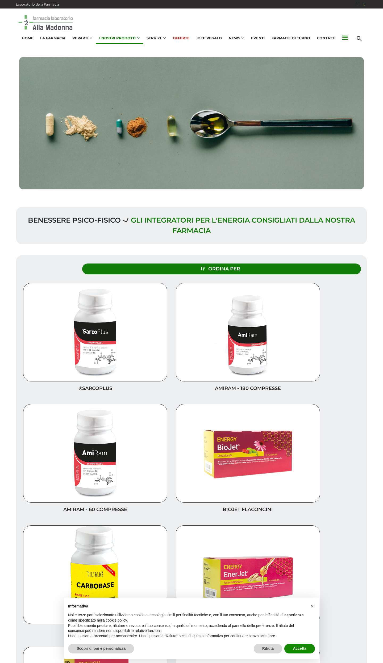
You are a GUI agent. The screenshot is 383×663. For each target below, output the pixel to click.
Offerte (178, 44)
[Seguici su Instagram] (364, 4)
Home (25, 44)
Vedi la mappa (160, 576)
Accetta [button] (299, 648)
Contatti (324, 44)
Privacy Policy (323, 656)
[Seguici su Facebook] (357, 4)
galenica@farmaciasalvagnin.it (58, 633)
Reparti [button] (80, 44)
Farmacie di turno (288, 44)
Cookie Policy (352, 656)
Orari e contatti (343, 596)
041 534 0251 (39, 606)
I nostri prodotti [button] (117, 44)
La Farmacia (50, 44)
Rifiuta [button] (268, 648)
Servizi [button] (154, 44)
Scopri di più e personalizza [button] (101, 648)
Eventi (255, 44)
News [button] (234, 44)
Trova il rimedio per (338, 587)
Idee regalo (349, 570)
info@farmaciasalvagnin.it (53, 622)
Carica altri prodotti (191, 490)
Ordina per (315, 265)
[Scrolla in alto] (370, 641)
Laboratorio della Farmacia (37, 4)
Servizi (355, 553)
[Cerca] (361, 44)
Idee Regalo (206, 44)
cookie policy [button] (116, 620)
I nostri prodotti (342, 579)
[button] (342, 44)
